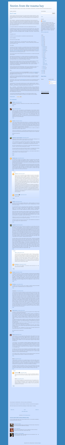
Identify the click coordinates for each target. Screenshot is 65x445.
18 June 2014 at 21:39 (19, 290)
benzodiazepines (36, 72)
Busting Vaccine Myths (17, 423)
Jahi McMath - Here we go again (19, 433)
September (44, 50)
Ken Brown (14, 284)
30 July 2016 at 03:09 (20, 378)
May (43, 55)
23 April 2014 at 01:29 (18, 201)
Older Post (37, 409)
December (44, 46)
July (43, 53)
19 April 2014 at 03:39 (17, 108)
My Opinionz (17, 264)
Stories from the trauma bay (27, 5)
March (44, 66)
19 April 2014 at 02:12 (18, 102)
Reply (13, 105)
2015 (43, 44)
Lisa (13, 108)
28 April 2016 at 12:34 (18, 334)
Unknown (13, 120)
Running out (44, 58)
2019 (43, 39)
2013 (43, 70)
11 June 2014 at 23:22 (19, 284)
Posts (50, 81)
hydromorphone (23, 79)
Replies (14, 250)
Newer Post (12, 409)
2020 (43, 37)
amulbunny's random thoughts (17, 137)
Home (25, 409)
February (44, 67)
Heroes (44, 59)
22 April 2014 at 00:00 (21, 173)
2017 (43, 41)
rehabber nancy (14, 158)
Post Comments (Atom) (26, 415)
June (44, 54)
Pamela (13, 334)
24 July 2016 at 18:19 (18, 358)
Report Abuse (43, 76)
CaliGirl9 (13, 201)
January (44, 68)
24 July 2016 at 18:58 (23, 372)
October (44, 49)
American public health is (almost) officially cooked (19, 417)
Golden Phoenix (14, 310)
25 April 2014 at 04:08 (19, 272)
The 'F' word (44, 60)
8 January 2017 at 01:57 (22, 264)
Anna (16, 252)
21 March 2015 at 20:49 (21, 310)
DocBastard (17, 194)
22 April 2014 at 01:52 (23, 194)
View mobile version (25, 411)
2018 (43, 40)
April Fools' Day (45, 64)
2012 (43, 71)
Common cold (45, 63)
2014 (43, 45)
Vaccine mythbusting (17, 428)
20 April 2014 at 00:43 (25, 137)
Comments (51, 83)
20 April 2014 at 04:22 (21, 158)
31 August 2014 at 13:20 (20, 252)
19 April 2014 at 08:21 (19, 120)
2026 (43, 36)
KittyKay (13, 102)
